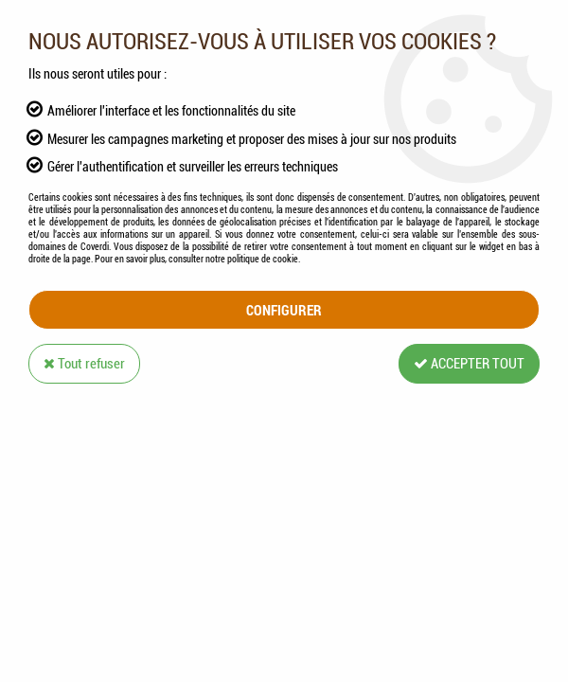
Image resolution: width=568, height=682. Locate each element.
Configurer (284, 309)
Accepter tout (469, 363)
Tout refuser (84, 363)
